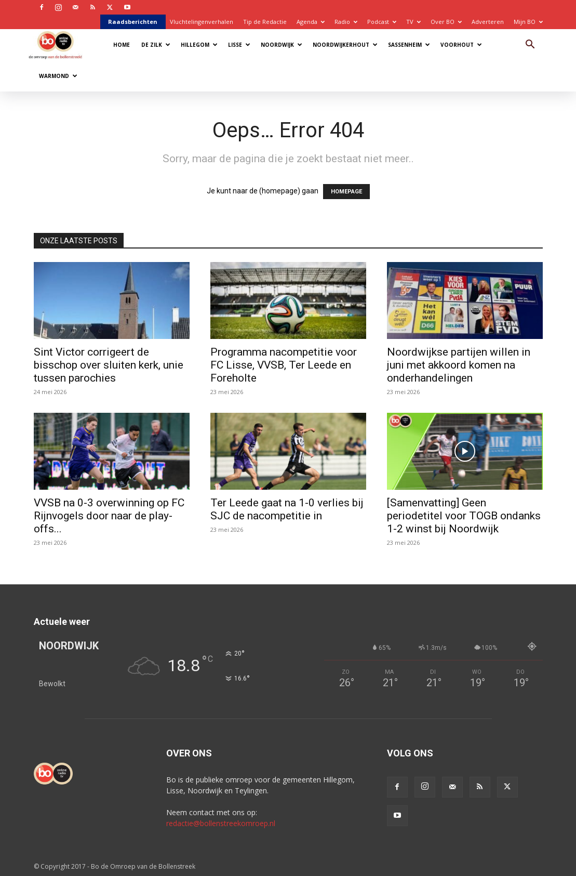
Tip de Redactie (265, 21)
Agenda (311, 21)
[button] (530, 45)
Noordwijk (281, 44)
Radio (345, 21)
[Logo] (60, 44)
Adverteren (488, 21)
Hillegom (199, 44)
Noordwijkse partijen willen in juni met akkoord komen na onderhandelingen (458, 365)
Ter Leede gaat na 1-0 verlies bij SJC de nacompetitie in (287, 509)
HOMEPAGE (346, 191)
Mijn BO (528, 21)
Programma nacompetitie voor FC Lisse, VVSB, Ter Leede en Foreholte (283, 365)
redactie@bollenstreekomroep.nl (220, 823)
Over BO (446, 21)
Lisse (239, 44)
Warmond (58, 76)
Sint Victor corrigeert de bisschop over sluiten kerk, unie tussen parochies (108, 365)
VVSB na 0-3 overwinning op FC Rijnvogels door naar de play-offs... (109, 515)
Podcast (381, 21)
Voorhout (461, 44)
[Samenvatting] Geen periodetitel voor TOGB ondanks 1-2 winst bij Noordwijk (464, 515)
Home (121, 44)
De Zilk (155, 44)
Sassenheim (409, 44)
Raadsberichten (132, 21)
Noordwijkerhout (345, 44)
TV (413, 21)
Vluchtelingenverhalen (201, 21)
